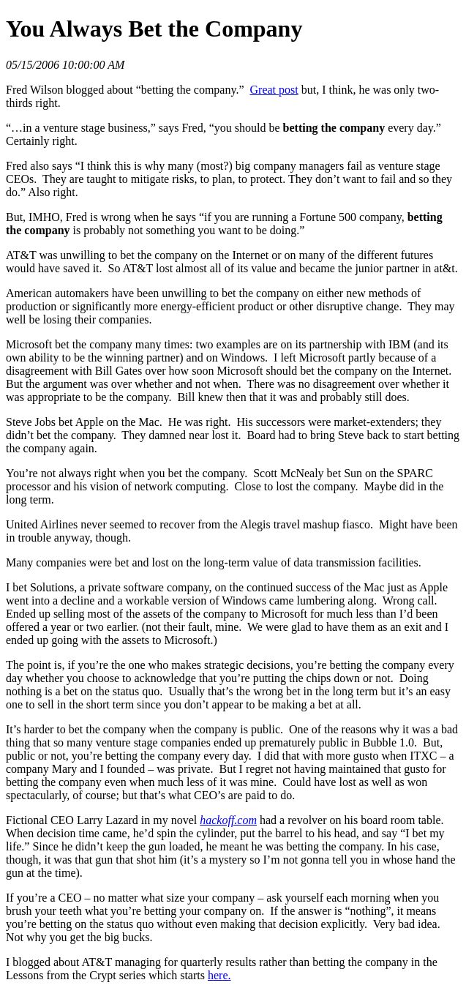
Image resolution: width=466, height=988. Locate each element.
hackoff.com (228, 820)
